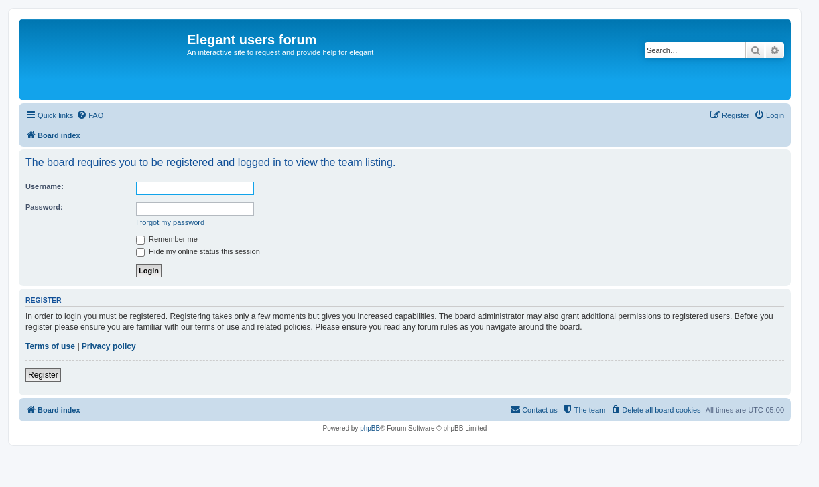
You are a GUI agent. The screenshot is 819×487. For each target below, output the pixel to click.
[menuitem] (89, 115)
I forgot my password (170, 222)
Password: (44, 207)
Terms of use (50, 346)
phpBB (370, 428)
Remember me (167, 239)
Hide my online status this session (198, 251)
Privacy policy (109, 346)
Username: (44, 186)
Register (43, 375)
